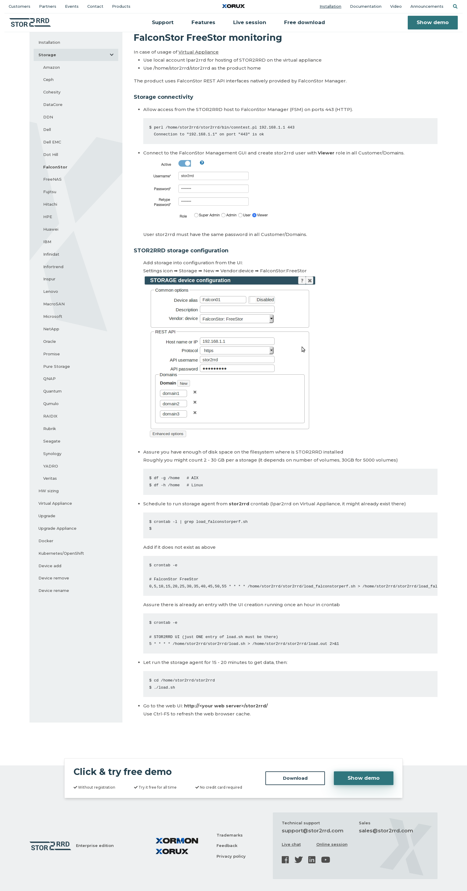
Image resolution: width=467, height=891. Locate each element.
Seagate (51, 441)
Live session (249, 22)
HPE (47, 216)
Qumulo (51, 403)
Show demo (433, 22)
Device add (49, 565)
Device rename (53, 590)
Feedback (227, 845)
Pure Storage (56, 366)
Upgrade (46, 515)
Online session (332, 844)
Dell (47, 129)
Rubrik (49, 428)
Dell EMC (52, 142)
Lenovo (50, 291)
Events (72, 6)
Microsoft (52, 316)
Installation (330, 6)
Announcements (426, 6)
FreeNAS (52, 179)
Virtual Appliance (55, 503)
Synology (52, 453)
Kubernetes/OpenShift (61, 553)
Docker (45, 540)
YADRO (50, 466)
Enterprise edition (95, 845)
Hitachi (50, 204)
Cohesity (51, 92)
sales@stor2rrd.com (386, 831)
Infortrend (53, 266)
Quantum (52, 391)
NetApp (51, 328)
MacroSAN (54, 303)
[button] (455, 6)
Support (163, 22)
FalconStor (55, 167)
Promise (51, 353)
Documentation (366, 6)
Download (295, 778)
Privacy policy (231, 856)
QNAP (49, 378)
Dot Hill (50, 154)
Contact (95, 6)
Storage (78, 55)
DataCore (53, 104)
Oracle (49, 341)
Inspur (49, 278)
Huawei (50, 229)
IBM (47, 241)
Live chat (291, 844)
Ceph (48, 79)
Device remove (53, 578)
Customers (19, 6)
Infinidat (51, 254)
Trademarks (230, 835)
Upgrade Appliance (57, 528)
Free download (304, 22)
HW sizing (48, 490)
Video (396, 6)
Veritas (50, 478)
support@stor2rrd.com (312, 831)
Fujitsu (49, 191)
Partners (47, 6)
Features (203, 22)
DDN (48, 117)
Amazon (51, 67)
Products (121, 6)
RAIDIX (50, 416)
